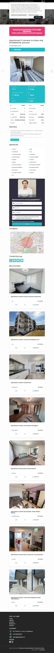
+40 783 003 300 (15, 1)
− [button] (12, 257)
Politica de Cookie (33, 15)
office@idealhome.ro (27, 1)
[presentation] (2, 70)
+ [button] (12, 255)
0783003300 (24, 234)
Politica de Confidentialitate (19, 15)
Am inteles (38, 17)
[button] (14, 82)
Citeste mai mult (14, 153)
